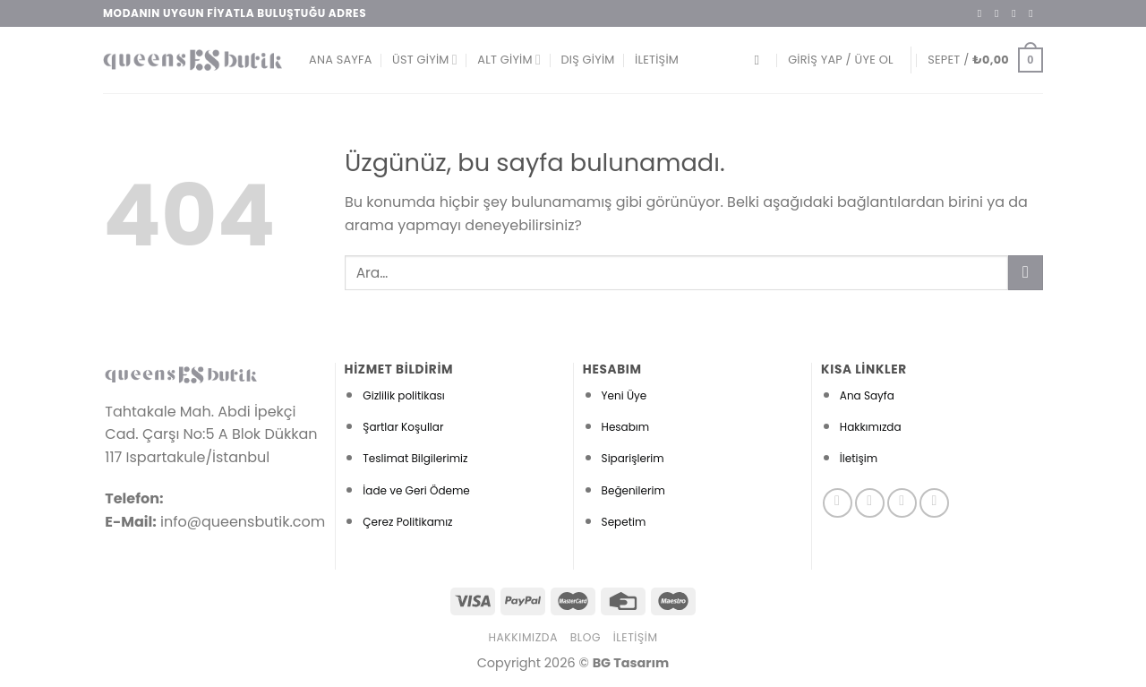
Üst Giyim (425, 59)
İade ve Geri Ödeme (416, 490)
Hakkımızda (871, 426)
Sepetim (624, 521)
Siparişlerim (633, 458)
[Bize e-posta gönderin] (1034, 13)
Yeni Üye (624, 395)
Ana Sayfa (340, 59)
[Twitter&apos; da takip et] (1017, 13)
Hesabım (626, 426)
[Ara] (760, 60)
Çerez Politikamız (407, 521)
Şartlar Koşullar (403, 426)
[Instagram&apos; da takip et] (1000, 13)
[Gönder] (1025, 272)
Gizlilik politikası (403, 395)
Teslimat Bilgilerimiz (415, 458)
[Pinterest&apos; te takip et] (934, 503)
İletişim (657, 59)
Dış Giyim (587, 59)
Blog (585, 637)
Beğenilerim (633, 490)
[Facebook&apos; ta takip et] (983, 13)
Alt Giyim (509, 59)
